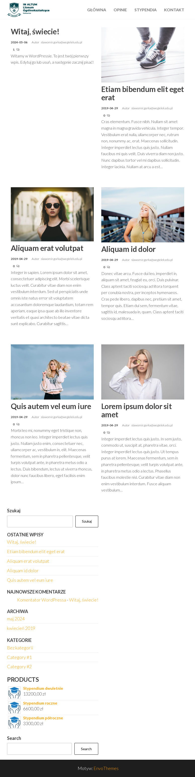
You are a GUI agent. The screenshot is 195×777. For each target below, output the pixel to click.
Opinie (120, 9)
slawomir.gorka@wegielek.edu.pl (61, 42)
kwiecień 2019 (21, 628)
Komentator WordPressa (41, 600)
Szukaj (13, 510)
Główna (96, 9)
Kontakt (174, 9)
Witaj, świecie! (35, 31)
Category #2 (19, 666)
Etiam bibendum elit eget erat (142, 93)
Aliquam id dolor (128, 248)
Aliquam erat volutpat (47, 247)
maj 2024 (16, 618)
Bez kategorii (20, 647)
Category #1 (19, 657)
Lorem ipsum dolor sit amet (136, 410)
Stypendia (145, 9)
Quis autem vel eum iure (51, 406)
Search (14, 738)
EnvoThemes (106, 768)
